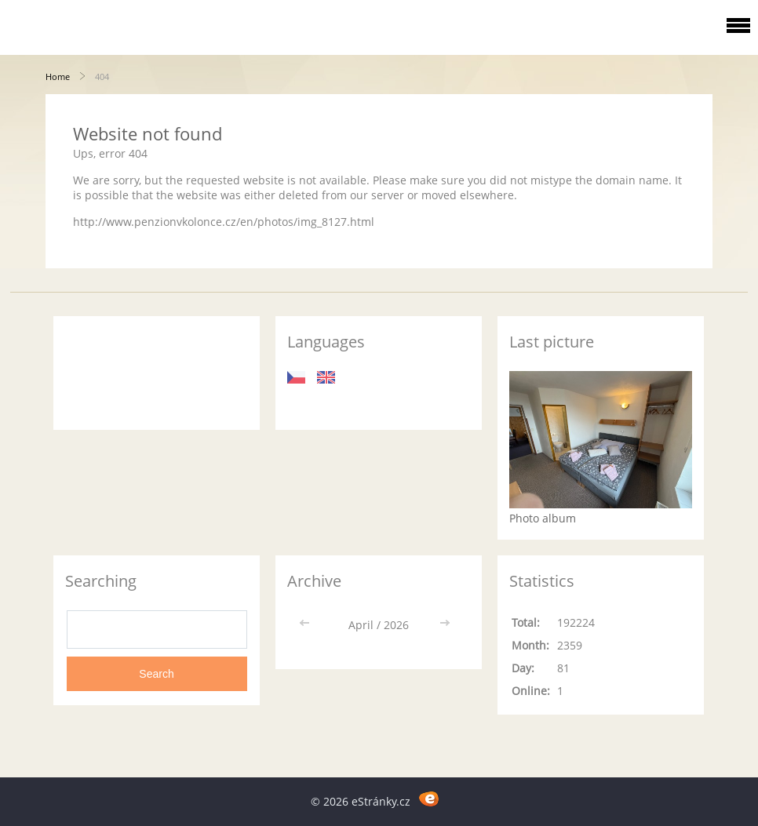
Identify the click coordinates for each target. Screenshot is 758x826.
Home (58, 76)
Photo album (542, 518)
